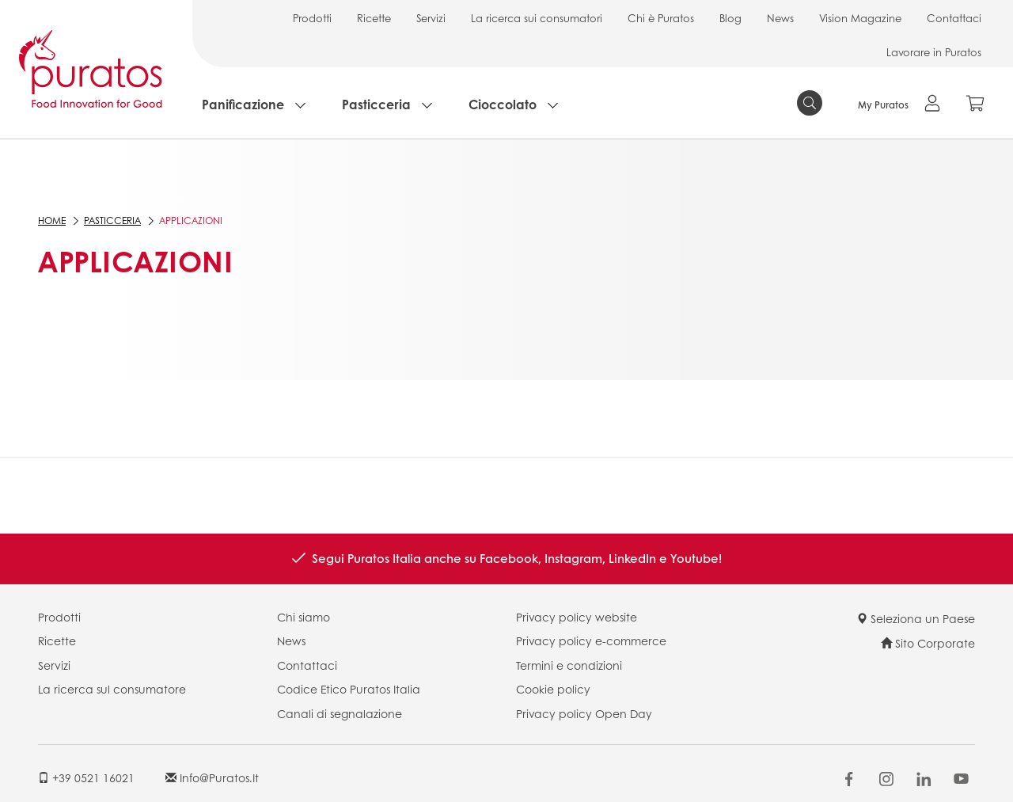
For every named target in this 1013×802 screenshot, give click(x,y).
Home (52, 220)
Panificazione (243, 104)
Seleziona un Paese (915, 618)
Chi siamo (303, 617)
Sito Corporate (928, 643)
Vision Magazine (860, 17)
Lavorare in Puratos (933, 51)
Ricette (374, 17)
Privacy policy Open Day (584, 713)
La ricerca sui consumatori (536, 17)
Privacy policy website (576, 617)
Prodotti (312, 17)
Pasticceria (376, 104)
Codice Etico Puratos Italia (348, 689)
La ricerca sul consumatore (112, 689)
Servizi (431, 17)
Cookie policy (553, 689)
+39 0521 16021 (86, 777)
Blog (730, 17)
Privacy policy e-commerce (591, 640)
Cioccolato (503, 104)
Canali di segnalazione (339, 713)
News (780, 17)
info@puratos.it (212, 777)
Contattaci (954, 17)
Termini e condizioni (569, 665)
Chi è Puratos (661, 17)
